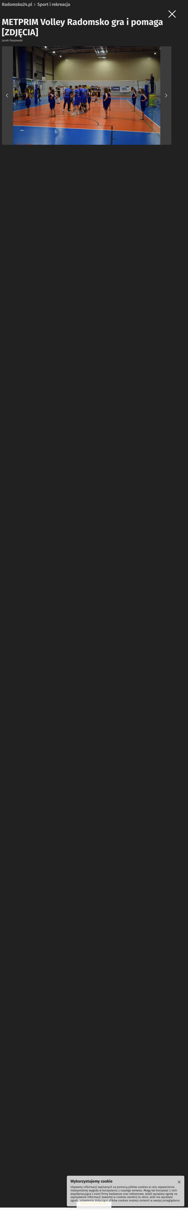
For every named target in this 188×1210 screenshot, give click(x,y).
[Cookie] (179, 1182)
